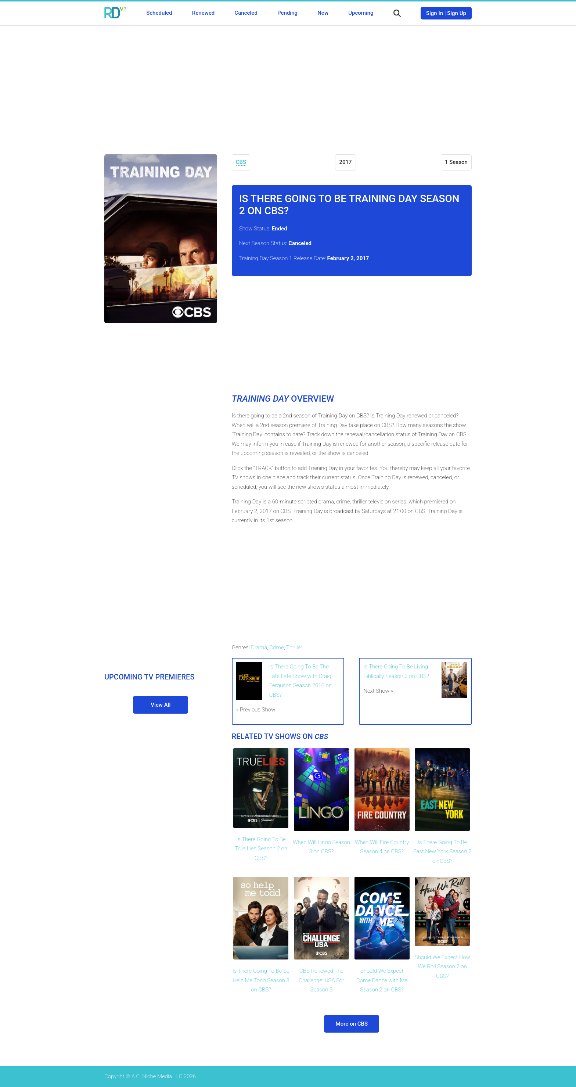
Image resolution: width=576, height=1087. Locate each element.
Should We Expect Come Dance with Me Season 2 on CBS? (381, 980)
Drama (259, 647)
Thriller (294, 647)
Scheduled (159, 13)
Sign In (434, 13)
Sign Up (456, 13)
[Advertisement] (288, 84)
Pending (287, 13)
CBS (241, 162)
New (322, 13)
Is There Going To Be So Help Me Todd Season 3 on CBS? (261, 980)
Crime (277, 647)
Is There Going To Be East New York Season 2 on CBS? (442, 851)
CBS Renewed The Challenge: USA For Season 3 (321, 980)
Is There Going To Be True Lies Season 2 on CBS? (261, 848)
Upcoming (360, 13)
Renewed (203, 13)
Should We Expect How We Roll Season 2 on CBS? (442, 966)
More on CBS (352, 1023)
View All (160, 705)
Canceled (245, 13)
